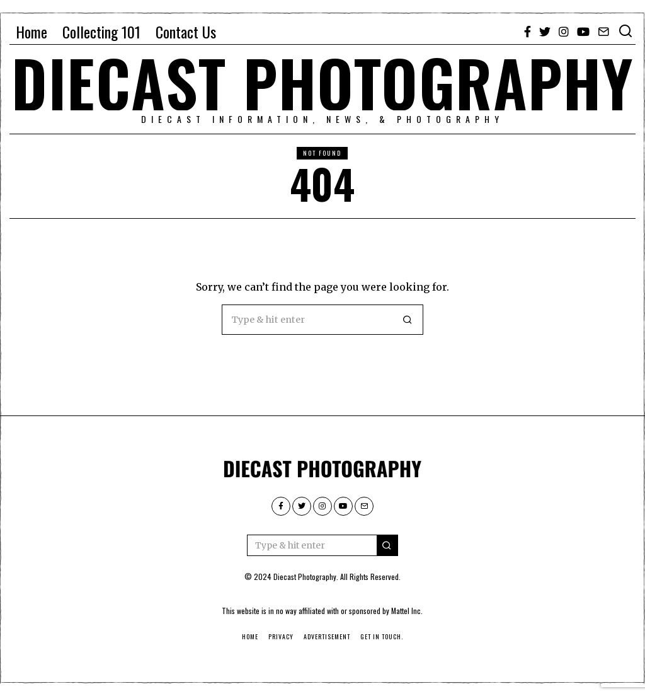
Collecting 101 (101, 31)
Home (31, 31)
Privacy (281, 636)
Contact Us (186, 31)
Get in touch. (381, 636)
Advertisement (327, 636)
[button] (408, 319)
